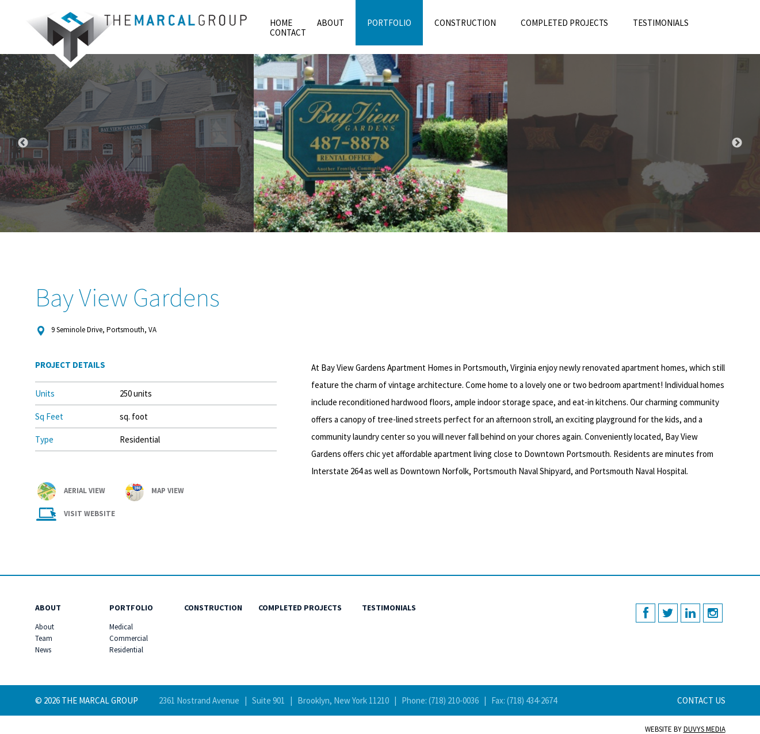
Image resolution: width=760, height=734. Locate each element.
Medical (116, 627)
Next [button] (737, 143)
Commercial (116, 639)
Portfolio (389, 22)
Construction (465, 22)
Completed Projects (564, 22)
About (330, 22)
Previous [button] (23, 143)
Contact (288, 32)
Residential (116, 650)
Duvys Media (704, 729)
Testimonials (661, 22)
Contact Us (701, 700)
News (41, 650)
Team (41, 639)
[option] (380, 143)
